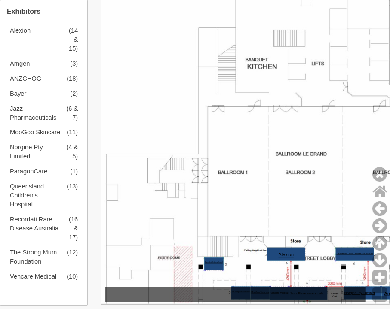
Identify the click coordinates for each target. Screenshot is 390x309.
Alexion (20, 30)
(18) (72, 78)
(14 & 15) (73, 39)
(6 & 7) (72, 113)
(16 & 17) (73, 228)
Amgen (20, 63)
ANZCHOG (25, 78)
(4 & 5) (72, 152)
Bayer (18, 93)
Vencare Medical (33, 276)
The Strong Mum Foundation (33, 257)
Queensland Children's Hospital (27, 195)
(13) (72, 186)
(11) (72, 132)
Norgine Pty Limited (26, 152)
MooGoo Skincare (35, 132)
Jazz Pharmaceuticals (33, 113)
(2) (74, 93)
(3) (74, 63)
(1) (74, 171)
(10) (72, 276)
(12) (72, 252)
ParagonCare (28, 171)
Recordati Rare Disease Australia (34, 224)
